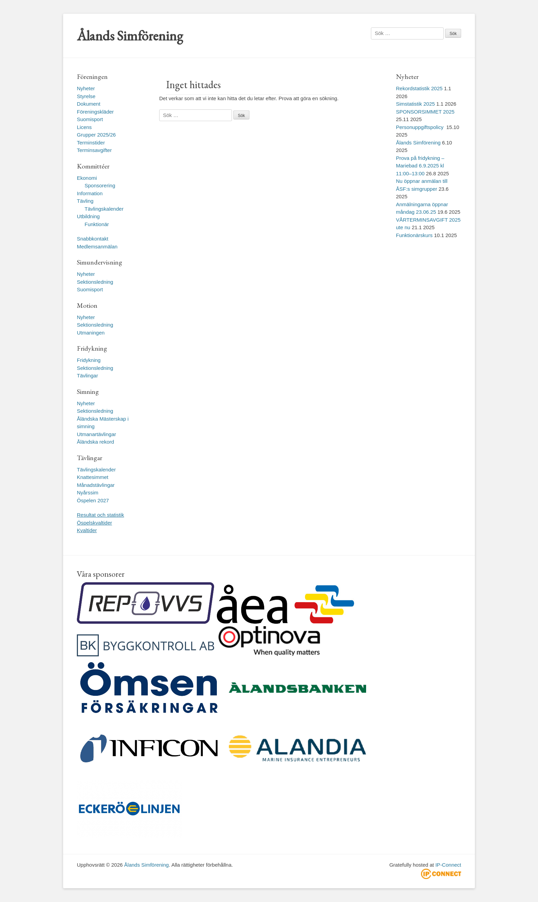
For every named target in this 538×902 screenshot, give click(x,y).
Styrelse (86, 96)
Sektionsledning (95, 282)
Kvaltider (87, 530)
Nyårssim (87, 492)
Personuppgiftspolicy (420, 127)
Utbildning (88, 216)
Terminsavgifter (94, 150)
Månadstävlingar (96, 485)
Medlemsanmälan (97, 246)
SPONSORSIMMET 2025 (425, 112)
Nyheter (86, 88)
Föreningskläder (95, 112)
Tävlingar (87, 375)
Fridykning (89, 360)
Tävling (85, 201)
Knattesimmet (92, 477)
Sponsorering (100, 185)
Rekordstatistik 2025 (419, 88)
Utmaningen (91, 333)
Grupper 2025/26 (96, 135)
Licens (84, 127)
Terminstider (91, 142)
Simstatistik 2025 (415, 104)
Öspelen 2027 (93, 500)
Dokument (88, 104)
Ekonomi (87, 178)
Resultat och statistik (100, 515)
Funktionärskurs (414, 235)
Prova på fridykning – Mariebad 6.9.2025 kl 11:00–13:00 (420, 165)
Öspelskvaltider (94, 523)
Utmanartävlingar (96, 434)
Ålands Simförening (130, 36)
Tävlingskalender (104, 209)
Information (90, 193)
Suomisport (90, 119)
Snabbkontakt (92, 239)
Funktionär (97, 224)
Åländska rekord (95, 442)
